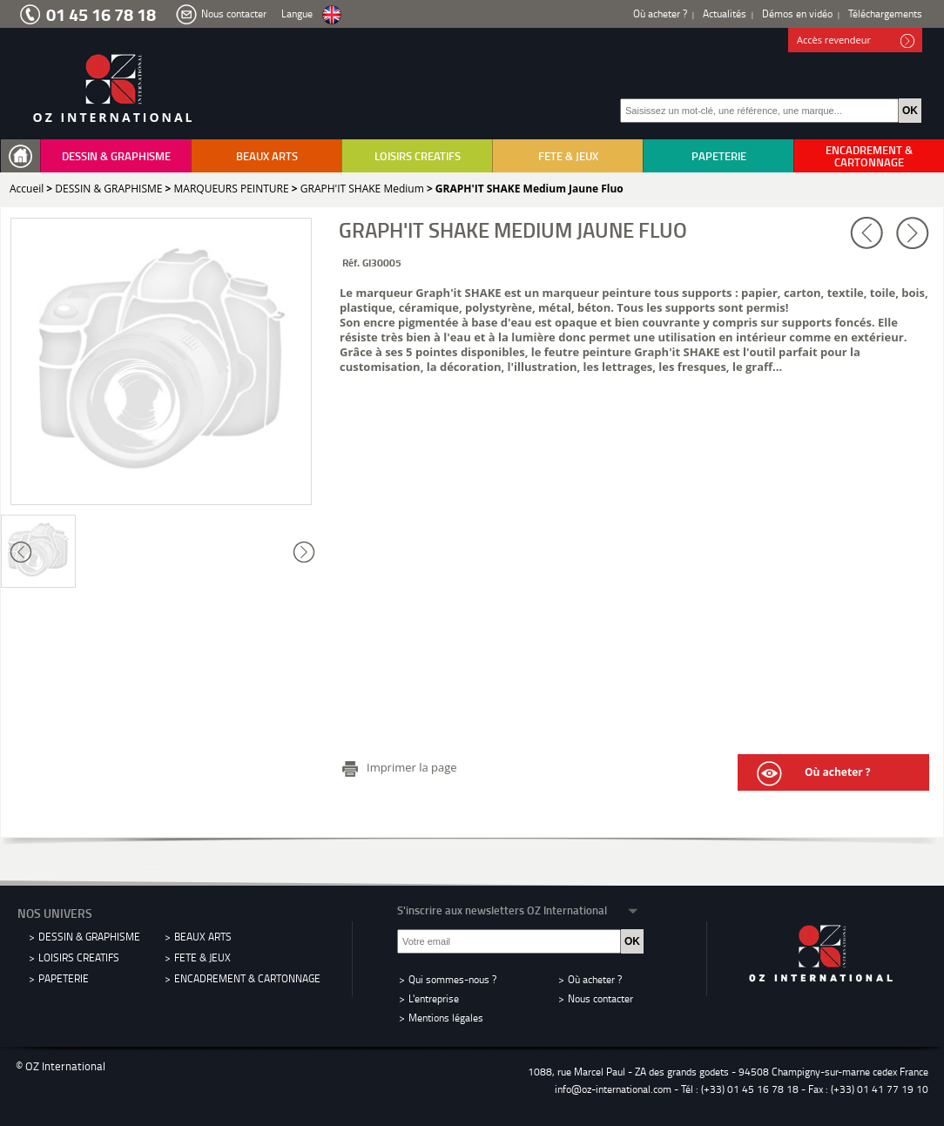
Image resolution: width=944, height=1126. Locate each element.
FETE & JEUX (568, 156)
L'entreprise (433, 998)
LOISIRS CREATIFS (417, 156)
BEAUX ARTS (267, 156)
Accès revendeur (855, 41)
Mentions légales (445, 1017)
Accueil (27, 188)
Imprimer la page (412, 767)
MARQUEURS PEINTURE (231, 188)
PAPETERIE (718, 156)
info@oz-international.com (613, 1089)
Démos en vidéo (797, 13)
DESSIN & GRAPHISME (116, 156)
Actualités (724, 13)
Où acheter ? (660, 13)
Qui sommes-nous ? (452, 979)
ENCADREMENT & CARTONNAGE (869, 156)
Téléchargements (885, 13)
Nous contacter (233, 13)
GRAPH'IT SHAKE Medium (362, 188)
